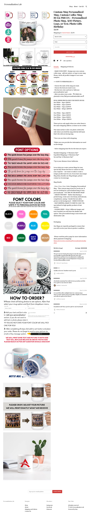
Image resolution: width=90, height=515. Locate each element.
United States (66, 33)
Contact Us (28, 511)
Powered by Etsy (73, 509)
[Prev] (54, 313)
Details (56, 67)
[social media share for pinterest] (61, 60)
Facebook (49, 507)
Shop (71, 6)
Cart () (81, 6)
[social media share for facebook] (54, 60)
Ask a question (67, 60)
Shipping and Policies (31, 509)
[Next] (86, 313)
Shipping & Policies (67, 67)
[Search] (86, 7)
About (76, 6)
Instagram (50, 505)
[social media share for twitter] (57, 60)
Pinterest (49, 509)
